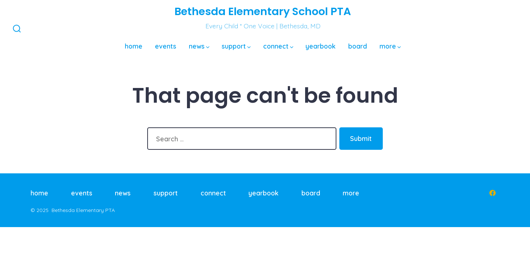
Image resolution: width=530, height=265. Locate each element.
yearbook (320, 46)
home (133, 46)
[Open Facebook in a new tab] (492, 192)
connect (278, 46)
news (199, 46)
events (165, 46)
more (390, 46)
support (236, 46)
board (357, 46)
